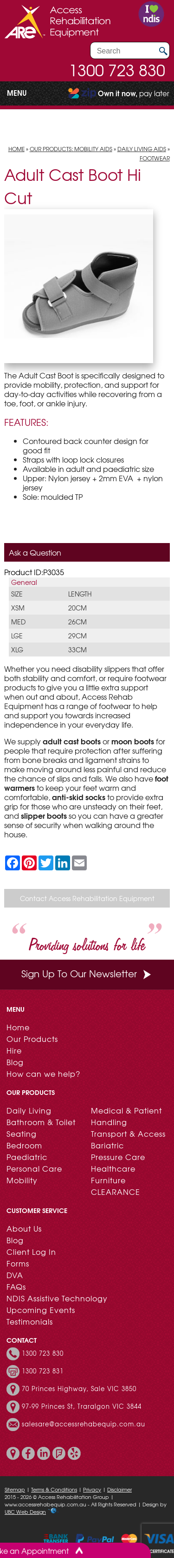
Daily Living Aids (141, 149)
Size (17, 593)
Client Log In (31, 1251)
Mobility (22, 1180)
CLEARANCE (115, 1191)
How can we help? (43, 1073)
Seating (21, 1133)
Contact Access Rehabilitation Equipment (87, 898)
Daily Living (29, 1110)
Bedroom (24, 1145)
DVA (14, 1274)
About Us (24, 1228)
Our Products (32, 1038)
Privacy (92, 1489)
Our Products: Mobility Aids (71, 149)
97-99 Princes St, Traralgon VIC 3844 (82, 1406)
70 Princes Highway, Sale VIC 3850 (79, 1389)
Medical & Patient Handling (126, 1116)
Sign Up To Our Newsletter (87, 973)
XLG (17, 649)
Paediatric (26, 1156)
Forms (17, 1263)
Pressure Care (118, 1156)
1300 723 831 (43, 1371)
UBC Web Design (25, 1511)
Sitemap (15, 1489)
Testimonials (29, 1321)
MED (18, 621)
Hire (14, 1050)
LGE (17, 635)
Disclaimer (119, 1489)
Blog (15, 1061)
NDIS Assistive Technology (57, 1298)
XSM (18, 607)
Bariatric (107, 1145)
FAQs (16, 1286)
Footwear (155, 158)
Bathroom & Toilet (41, 1121)
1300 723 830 (117, 69)
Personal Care (34, 1168)
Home (16, 149)
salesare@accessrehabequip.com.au (83, 1424)
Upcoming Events (40, 1309)
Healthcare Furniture (113, 1174)
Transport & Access (128, 1133)
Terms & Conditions (54, 1489)
